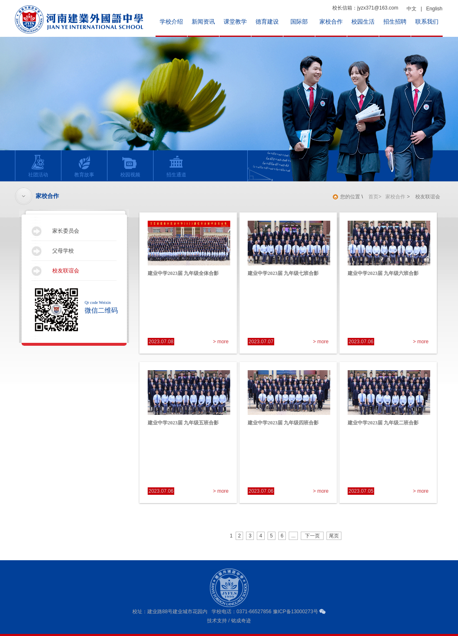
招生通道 (174, 166)
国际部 (299, 22)
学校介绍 (171, 22)
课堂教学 (235, 22)
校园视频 (128, 166)
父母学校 (63, 251)
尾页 (334, 536)
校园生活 (363, 22)
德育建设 (267, 22)
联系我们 (427, 22)
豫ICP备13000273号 (295, 611)
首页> (374, 197)
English (434, 9)
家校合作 (331, 22)
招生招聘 (395, 22)
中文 (412, 9)
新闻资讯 (203, 22)
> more (221, 341)
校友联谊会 (65, 270)
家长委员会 (65, 231)
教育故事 (82, 166)
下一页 (312, 536)
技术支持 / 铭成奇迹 (229, 621)
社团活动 (36, 166)
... (293, 536)
